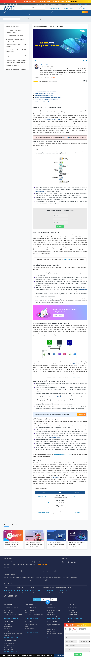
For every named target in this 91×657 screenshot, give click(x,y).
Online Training (40, 571)
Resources (65, 12)
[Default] (25, 7)
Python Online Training (41, 577)
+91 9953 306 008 (9, 590)
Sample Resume (19, 562)
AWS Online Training (9, 577)
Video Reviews (7, 564)
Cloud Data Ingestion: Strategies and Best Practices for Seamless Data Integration (16, 61)
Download (82, 414)
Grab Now (74, 1)
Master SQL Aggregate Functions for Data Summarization (16, 50)
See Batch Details (58, 315)
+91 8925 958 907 (48, 590)
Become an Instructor (62, 571)
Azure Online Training (40, 580)
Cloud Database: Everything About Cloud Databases (16, 45)
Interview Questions (40, 19)
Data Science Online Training (70, 577)
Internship (38, 562)
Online (53, 599)
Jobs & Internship (53, 13)
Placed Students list (43, 13)
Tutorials (30, 19)
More (78, 12)
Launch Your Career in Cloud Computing (16, 69)
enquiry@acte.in (35, 592)
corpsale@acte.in (48, 592)
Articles (24, 19)
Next (85, 60)
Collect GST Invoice (43, 564)
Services (12, 571)
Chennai (66, 7)
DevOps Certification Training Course (25, 577)
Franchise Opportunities (75, 571)
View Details (77, 496)
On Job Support (46, 562)
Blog (33, 562)
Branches (72, 12)
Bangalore (81, 7)
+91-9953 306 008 (68, 8)
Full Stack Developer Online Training (12, 580)
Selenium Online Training (55, 577)
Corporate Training (29, 13)
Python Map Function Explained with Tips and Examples (16, 55)
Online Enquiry (54, 7)
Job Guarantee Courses (7, 13)
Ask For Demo (60, 655)
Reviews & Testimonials (18, 564)
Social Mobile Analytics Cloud (13, 65)
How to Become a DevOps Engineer (14, 35)
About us (6, 571)
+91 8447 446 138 (61, 590)
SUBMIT (77, 654)
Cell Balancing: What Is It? (12, 26)
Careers (25, 571)
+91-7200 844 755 (82, 8)
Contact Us (31, 571)
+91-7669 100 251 (55, 8)
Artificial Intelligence (28, 580)
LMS (85, 12)
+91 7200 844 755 (22, 590)
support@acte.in (61, 592)
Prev (35, 60)
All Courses (20, 13)
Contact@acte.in (8, 592)
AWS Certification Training (43, 496)
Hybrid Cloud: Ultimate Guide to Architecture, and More (14, 31)
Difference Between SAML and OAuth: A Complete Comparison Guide (15, 40)
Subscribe (60, 226)
